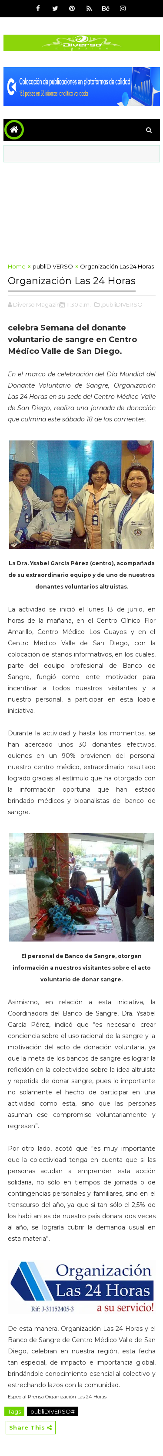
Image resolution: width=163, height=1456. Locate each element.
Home (17, 266)
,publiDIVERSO (122, 304)
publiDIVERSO (53, 266)
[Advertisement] (81, 210)
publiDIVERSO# (52, 1411)
